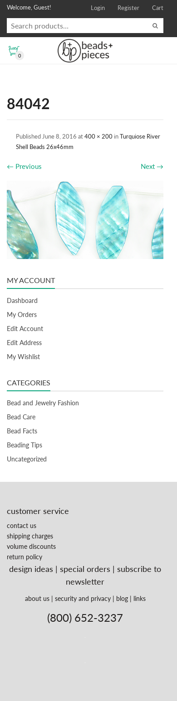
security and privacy (83, 598)
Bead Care (21, 417)
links (139, 598)
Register (128, 7)
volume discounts (31, 546)
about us (37, 598)
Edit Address (24, 342)
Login (98, 7)
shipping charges (30, 536)
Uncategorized (27, 459)
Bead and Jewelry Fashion (43, 403)
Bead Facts (22, 431)
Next (152, 166)
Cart (157, 7)
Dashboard (22, 300)
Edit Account (25, 328)
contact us (21, 525)
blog (122, 598)
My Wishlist (23, 356)
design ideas (31, 569)
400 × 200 (98, 136)
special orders (85, 569)
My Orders (22, 314)
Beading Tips (24, 445)
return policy (24, 557)
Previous (24, 166)
